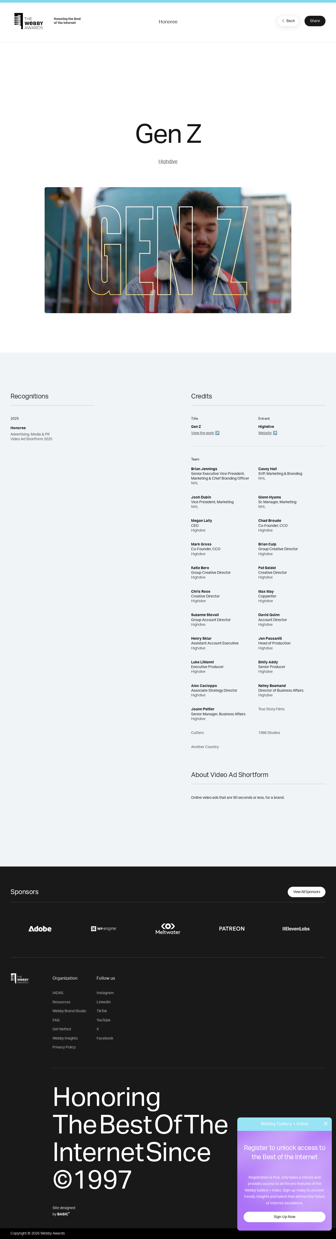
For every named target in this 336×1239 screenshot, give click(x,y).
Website (265, 433)
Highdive (168, 161)
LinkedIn (104, 1002)
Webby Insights (65, 1038)
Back (288, 20)
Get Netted (61, 1029)
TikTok (102, 1011)
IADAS (57, 993)
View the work (202, 433)
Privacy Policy (64, 1047)
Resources (61, 1002)
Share (315, 21)
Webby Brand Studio (69, 1011)
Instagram (105, 993)
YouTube (104, 1020)
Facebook (105, 1038)
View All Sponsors (306, 892)
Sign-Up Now (284, 1217)
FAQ (56, 1020)
